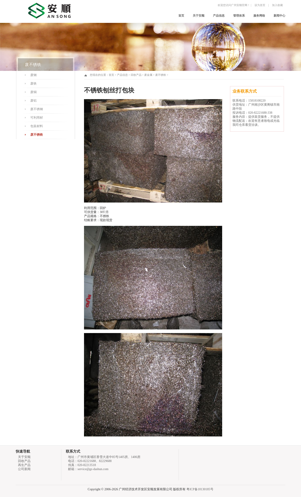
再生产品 (24, 465)
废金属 (148, 74)
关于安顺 (198, 15)
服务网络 (259, 15)
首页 (181, 15)
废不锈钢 (36, 109)
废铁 (33, 83)
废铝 (33, 100)
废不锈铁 (36, 134)
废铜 (33, 92)
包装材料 (36, 126)
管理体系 (239, 15)
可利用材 (36, 117)
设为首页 (260, 5)
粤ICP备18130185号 (199, 489)
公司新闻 (24, 469)
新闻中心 (279, 15)
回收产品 (136, 74)
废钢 (33, 75)
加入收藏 (277, 5)
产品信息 (219, 15)
